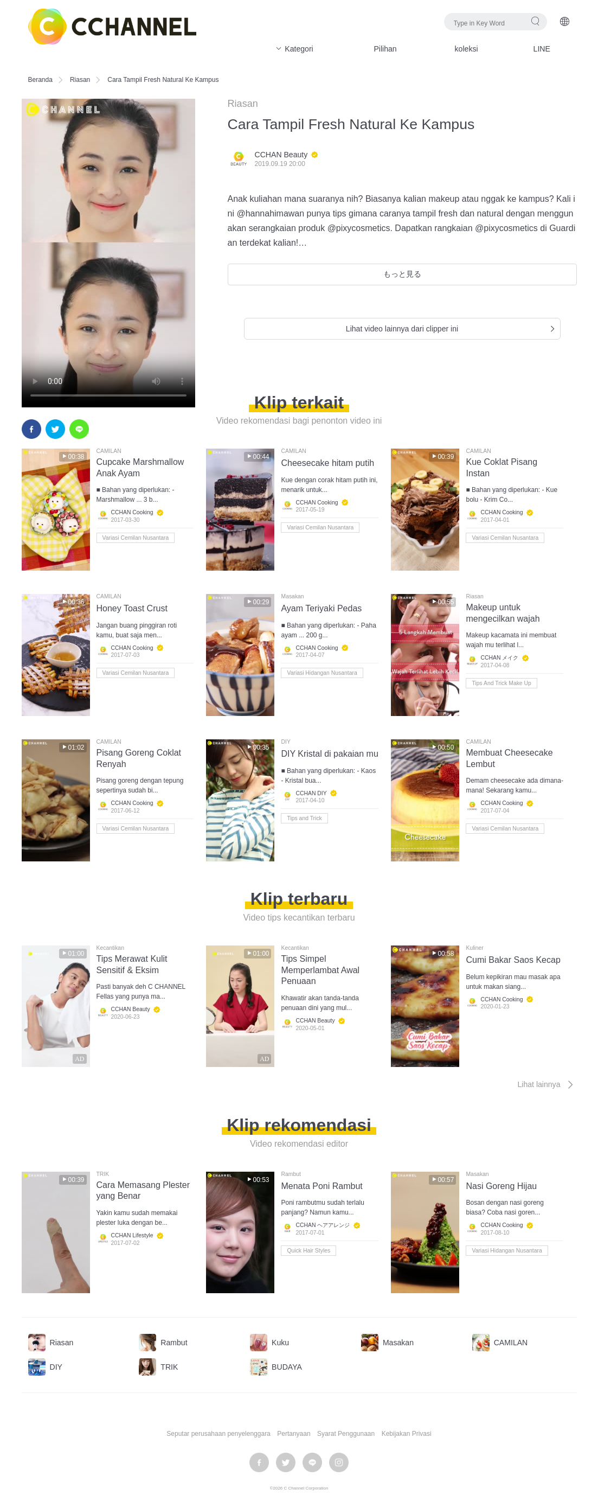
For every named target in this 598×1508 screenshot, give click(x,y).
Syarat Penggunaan (346, 1433)
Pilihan (385, 48)
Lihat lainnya (546, 1084)
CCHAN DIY (310, 793)
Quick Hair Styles (308, 1251)
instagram (339, 1462)
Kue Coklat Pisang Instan (501, 467)
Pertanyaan (293, 1433)
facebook (31, 429)
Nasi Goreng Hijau (501, 1186)
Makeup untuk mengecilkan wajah (502, 613)
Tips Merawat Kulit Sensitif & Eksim (132, 964)
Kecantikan (110, 948)
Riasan (80, 80)
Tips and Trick (304, 818)
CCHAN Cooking (132, 513)
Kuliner (474, 948)
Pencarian (535, 20)
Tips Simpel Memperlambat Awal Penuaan (320, 970)
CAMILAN (109, 451)
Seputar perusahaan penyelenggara (218, 1433)
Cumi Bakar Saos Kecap (513, 959)
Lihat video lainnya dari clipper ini (451, 329)
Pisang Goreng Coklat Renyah (139, 758)
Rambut (290, 1174)
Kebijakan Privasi (407, 1433)
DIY (285, 742)
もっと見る (402, 274)
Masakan (292, 596)
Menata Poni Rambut (321, 1186)
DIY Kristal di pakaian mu (329, 753)
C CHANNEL (112, 26)
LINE (541, 48)
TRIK (103, 1174)
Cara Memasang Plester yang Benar (143, 1190)
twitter (55, 429)
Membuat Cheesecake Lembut (509, 758)
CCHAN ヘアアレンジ (322, 1225)
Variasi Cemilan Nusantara (135, 538)
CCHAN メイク (499, 658)
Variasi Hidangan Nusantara (322, 673)
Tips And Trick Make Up (501, 683)
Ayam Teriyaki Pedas (321, 608)
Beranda (40, 80)
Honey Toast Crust (132, 608)
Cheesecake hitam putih (327, 463)
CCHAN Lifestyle (132, 1235)
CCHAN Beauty (281, 154)
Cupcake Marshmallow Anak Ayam (140, 467)
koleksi (466, 48)
